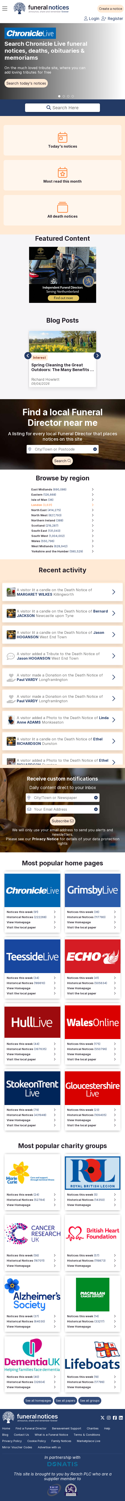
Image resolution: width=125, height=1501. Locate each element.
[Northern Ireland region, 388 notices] (64, 520)
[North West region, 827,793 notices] (64, 515)
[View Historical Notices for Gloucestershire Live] (94, 1115)
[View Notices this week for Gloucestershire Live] (94, 1110)
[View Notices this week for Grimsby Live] (94, 912)
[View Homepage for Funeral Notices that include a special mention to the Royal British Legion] (94, 1205)
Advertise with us (49, 1447)
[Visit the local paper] (94, 993)
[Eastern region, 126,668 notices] (64, 494)
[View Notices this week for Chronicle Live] (33, 912)
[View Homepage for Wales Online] (94, 1054)
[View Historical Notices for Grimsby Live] (94, 917)
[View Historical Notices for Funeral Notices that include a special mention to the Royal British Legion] (94, 1199)
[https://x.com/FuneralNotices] (102, 1417)
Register (112, 18)
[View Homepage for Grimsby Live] (94, 922)
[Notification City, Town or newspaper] (63, 797)
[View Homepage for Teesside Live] (33, 988)
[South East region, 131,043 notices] (64, 530)
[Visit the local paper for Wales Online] (94, 1059)
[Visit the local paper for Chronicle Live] (33, 927)
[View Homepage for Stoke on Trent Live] (33, 1120)
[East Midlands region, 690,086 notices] (64, 489)
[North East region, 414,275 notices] (64, 510)
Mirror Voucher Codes (17, 1447)
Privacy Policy (12, 1441)
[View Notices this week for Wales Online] (94, 1044)
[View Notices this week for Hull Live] (33, 1044)
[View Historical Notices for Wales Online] (94, 1049)
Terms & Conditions (87, 1434)
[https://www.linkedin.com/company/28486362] (121, 1417)
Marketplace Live (88, 1441)
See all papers (65, 1400)
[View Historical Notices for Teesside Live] (33, 983)
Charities (93, 1428)
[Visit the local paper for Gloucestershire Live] (94, 1125)
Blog (5, 1434)
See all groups (90, 1400)
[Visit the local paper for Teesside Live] (33, 993)
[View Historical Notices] (94, 983)
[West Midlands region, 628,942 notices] (64, 546)
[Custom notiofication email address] (63, 809)
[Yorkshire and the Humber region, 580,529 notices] (64, 551)
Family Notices (61, 1441)
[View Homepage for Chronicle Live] (33, 922)
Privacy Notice (45, 839)
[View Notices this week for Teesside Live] (33, 978)
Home (6, 1428)
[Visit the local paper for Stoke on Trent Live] (33, 1125)
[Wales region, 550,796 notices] (64, 541)
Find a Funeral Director (31, 1428)
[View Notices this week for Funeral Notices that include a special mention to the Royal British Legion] (94, 1194)
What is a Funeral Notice (51, 1434)
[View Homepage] (94, 988)
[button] (110, 9)
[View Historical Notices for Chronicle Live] (33, 917)
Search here (62, 107)
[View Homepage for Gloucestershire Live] (94, 1120)
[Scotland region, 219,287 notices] (64, 525)
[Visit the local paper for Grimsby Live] (94, 927)
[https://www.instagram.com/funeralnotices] (109, 1417)
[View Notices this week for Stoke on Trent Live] (33, 1110)
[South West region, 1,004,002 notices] (64, 536)
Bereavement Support (66, 1428)
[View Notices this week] (94, 978)
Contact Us (21, 1434)
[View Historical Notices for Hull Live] (33, 1049)
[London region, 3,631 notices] (64, 505)
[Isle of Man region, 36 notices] (64, 499)
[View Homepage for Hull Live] (33, 1054)
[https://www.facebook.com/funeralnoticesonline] (115, 1417)
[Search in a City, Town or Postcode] (63, 449)
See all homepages (38, 1400)
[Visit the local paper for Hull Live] (33, 1059)
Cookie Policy (36, 1441)
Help (107, 1428)
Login (91, 18)
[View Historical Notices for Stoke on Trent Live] (33, 1115)
